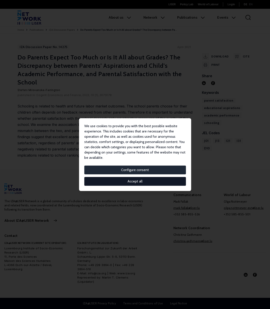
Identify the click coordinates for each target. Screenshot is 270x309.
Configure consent (135, 170)
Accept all (135, 181)
